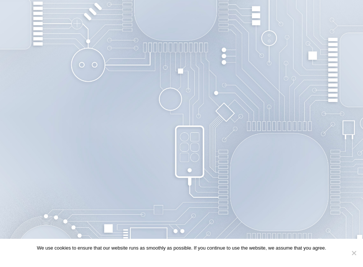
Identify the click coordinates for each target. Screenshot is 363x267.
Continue (166, 257)
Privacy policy (195, 257)
